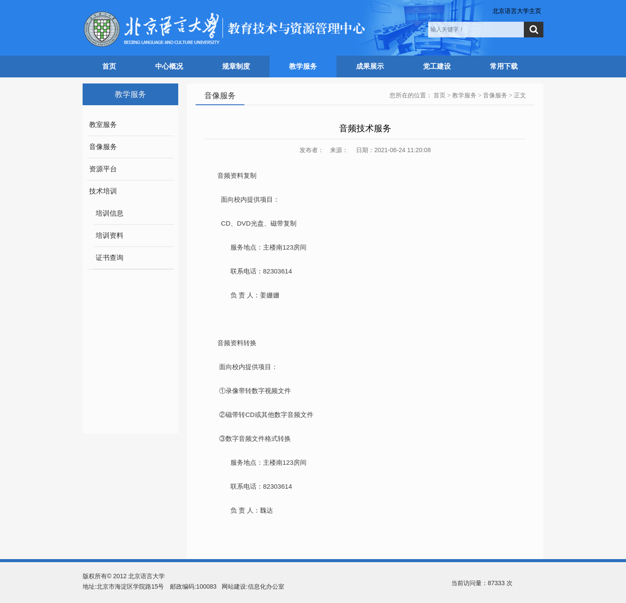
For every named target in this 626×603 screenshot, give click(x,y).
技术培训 (103, 191)
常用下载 (504, 66)
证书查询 (109, 257)
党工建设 (437, 66)
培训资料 (109, 235)
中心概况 (169, 66)
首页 (109, 66)
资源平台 (103, 169)
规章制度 (236, 66)
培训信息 (109, 213)
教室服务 (103, 124)
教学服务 (303, 66)
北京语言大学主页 (517, 10)
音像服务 (103, 146)
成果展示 (370, 66)
